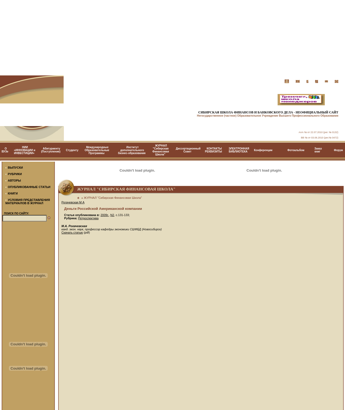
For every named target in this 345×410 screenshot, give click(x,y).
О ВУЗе (5, 150)
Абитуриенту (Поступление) (51, 150)
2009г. (105, 215)
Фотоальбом (295, 150)
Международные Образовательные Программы (97, 150)
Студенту (72, 150)
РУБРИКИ (15, 174)
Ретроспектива (88, 218)
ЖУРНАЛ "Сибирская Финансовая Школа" (160, 150)
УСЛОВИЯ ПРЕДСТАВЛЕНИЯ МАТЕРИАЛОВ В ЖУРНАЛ (27, 201)
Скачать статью (72, 232)
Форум (338, 150)
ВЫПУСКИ (15, 167)
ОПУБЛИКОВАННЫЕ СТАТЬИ (29, 187)
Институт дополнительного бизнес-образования (132, 150)
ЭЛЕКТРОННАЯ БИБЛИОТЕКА (239, 150)
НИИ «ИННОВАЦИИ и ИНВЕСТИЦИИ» (24, 150)
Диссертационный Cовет (188, 150)
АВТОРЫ (14, 180)
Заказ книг (318, 150)
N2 (112, 215)
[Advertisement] (172, 37)
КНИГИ (13, 193)
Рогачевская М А (72, 202)
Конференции (263, 150)
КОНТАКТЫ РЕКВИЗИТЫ (213, 150)
